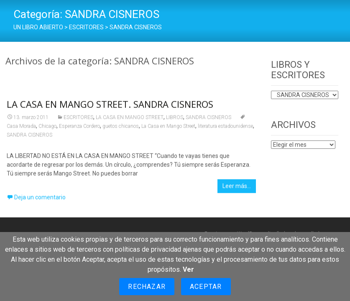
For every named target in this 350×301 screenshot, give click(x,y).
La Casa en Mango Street (168, 129)
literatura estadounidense (225, 129)
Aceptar (206, 287)
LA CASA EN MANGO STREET (130, 120)
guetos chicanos (120, 129)
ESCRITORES (78, 120)
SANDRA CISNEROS (208, 120)
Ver (188, 269)
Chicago (47, 129)
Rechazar (147, 287)
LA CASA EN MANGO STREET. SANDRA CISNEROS (110, 106)
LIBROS (174, 120)
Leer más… (236, 188)
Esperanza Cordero (79, 129)
